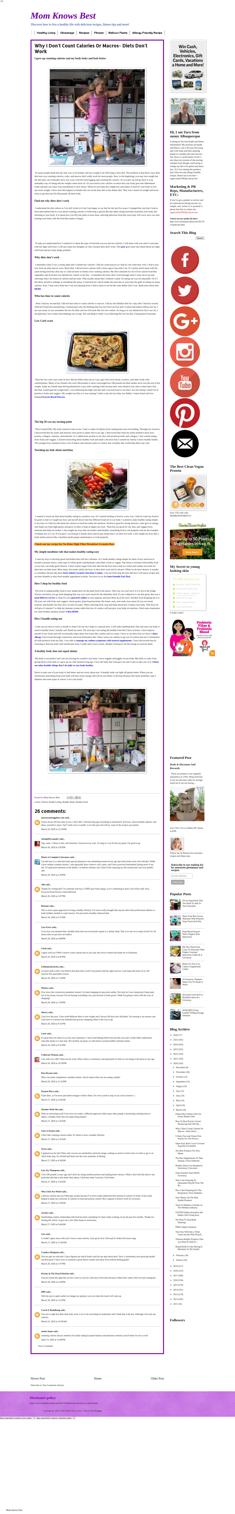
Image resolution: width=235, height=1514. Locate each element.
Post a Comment (45, 1346)
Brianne (45, 906)
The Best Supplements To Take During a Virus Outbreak (189, 1159)
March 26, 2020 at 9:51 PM (53, 1045)
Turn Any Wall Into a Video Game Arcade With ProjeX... (189, 1233)
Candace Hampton (50, 1252)
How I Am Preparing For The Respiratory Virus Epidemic (189, 1191)
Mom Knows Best (63, 15)
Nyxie (44, 1149)
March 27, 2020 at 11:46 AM (54, 1242)
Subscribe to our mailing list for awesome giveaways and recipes (187, 868)
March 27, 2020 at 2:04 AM (53, 1100)
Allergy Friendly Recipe (147, 32)
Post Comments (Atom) (53, 1385)
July (178, 1091)
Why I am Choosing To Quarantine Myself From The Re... (190, 1183)
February (180, 1255)
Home (98, 1378)
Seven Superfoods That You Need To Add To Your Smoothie (192, 903)
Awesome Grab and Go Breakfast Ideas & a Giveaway (192, 997)
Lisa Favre (46, 927)
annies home (47, 1331)
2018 (175, 1271)
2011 (175, 1304)
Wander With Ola (49, 1109)
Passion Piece (47, 1091)
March (179, 1110)
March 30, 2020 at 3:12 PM (53, 1300)
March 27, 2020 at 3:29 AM (53, 1121)
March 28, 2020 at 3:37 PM (53, 1263)
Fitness (99, 32)
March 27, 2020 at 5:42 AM (53, 1181)
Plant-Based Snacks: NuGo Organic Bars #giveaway (191, 934)
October (180, 1077)
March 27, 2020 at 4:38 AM (53, 1160)
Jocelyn (44, 1213)
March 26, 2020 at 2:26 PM (53, 875)
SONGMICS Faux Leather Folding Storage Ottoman (193, 1013)
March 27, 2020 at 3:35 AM (53, 1139)
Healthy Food (82, 802)
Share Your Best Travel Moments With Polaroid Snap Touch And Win (193, 919)
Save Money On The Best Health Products (187, 1198)
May (178, 1100)
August (179, 1086)
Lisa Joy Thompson (50, 1170)
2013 (175, 1294)
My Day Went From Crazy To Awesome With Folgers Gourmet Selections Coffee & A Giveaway (193, 952)
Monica (44, 988)
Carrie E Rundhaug (50, 1310)
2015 (175, 1285)
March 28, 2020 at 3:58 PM (53, 1282)
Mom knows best (14, 1510)
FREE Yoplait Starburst (186, 1227)
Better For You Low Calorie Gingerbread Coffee (191, 966)
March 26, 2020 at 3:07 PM (53, 896)
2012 (175, 1299)
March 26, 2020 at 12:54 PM (53, 829)
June (178, 1095)
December (181, 1067)
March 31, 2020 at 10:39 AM (54, 1321)
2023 (175, 1049)
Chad (43, 948)
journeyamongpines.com (52, 817)
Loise (43, 1033)
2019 (175, 1266)
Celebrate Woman (49, 1055)
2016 (175, 1280)
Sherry (44, 1012)
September (181, 1081)
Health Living (55, 802)
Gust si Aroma (48, 1131)
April (178, 1105)
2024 (175, 1044)
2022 (175, 1054)
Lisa (43, 1234)
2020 (175, 1063)
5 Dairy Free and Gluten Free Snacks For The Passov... (188, 1137)
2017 (175, 1275)
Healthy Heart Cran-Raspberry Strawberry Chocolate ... (189, 1166)
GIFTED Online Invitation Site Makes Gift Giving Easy (189, 1213)
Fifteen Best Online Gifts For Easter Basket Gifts (188, 1115)
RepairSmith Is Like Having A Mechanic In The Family (189, 1248)
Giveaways (67, 32)
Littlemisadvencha (50, 966)
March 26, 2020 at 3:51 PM (53, 917)
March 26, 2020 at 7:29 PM (53, 1002)
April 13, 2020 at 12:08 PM (53, 1339)
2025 (175, 1040)
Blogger (98, 1411)
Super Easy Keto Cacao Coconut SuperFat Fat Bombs (190, 1144)
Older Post (157, 1378)
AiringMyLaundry (50, 839)
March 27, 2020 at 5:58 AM (53, 1203)
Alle (43, 884)
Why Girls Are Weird (51, 1191)
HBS (43, 1292)
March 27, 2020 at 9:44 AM (53, 1224)
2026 (175, 1035)
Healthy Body (68, 802)
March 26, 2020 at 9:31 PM (53, 1023)
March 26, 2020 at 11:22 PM (53, 1081)
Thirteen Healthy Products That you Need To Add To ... (189, 1240)
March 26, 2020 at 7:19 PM (53, 978)
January (179, 1260)
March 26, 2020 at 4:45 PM (53, 957)
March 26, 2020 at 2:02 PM (53, 847)
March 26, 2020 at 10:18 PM (53, 1063)
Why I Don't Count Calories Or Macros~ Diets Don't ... (189, 1129)
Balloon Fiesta (118, 32)
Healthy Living (46, 32)
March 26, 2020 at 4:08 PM (53, 938)
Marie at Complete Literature (55, 857)
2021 (175, 1059)
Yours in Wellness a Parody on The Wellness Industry (189, 1206)
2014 (175, 1290)
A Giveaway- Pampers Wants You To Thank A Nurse (192, 982)
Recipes (84, 32)
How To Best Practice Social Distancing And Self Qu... (188, 1122)
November (181, 1072)
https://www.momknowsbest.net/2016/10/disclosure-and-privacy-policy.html (64, 1403)
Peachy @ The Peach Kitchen (55, 1273)
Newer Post (38, 1378)
